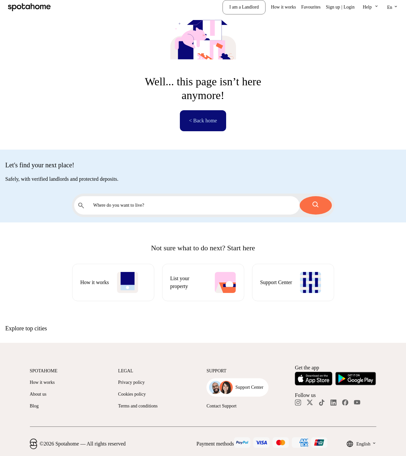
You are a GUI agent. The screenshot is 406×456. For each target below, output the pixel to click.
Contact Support (221, 406)
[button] (371, 7)
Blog (34, 406)
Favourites (311, 7)
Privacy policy (131, 382)
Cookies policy (132, 394)
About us (38, 394)
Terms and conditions (138, 406)
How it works (283, 7)
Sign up (333, 7)
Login (349, 7)
